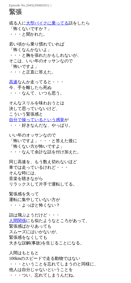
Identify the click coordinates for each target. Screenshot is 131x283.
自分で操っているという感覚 (36, 119)
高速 (13, 82)
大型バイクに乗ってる (47, 23)
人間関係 (17, 220)
